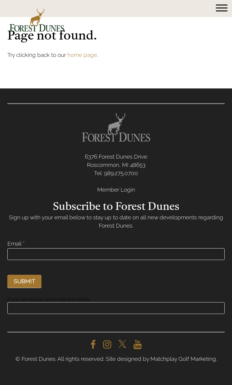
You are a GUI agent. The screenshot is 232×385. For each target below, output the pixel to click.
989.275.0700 (121, 173)
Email (16, 243)
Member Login (116, 189)
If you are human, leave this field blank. (48, 299)
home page (82, 55)
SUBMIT (24, 281)
